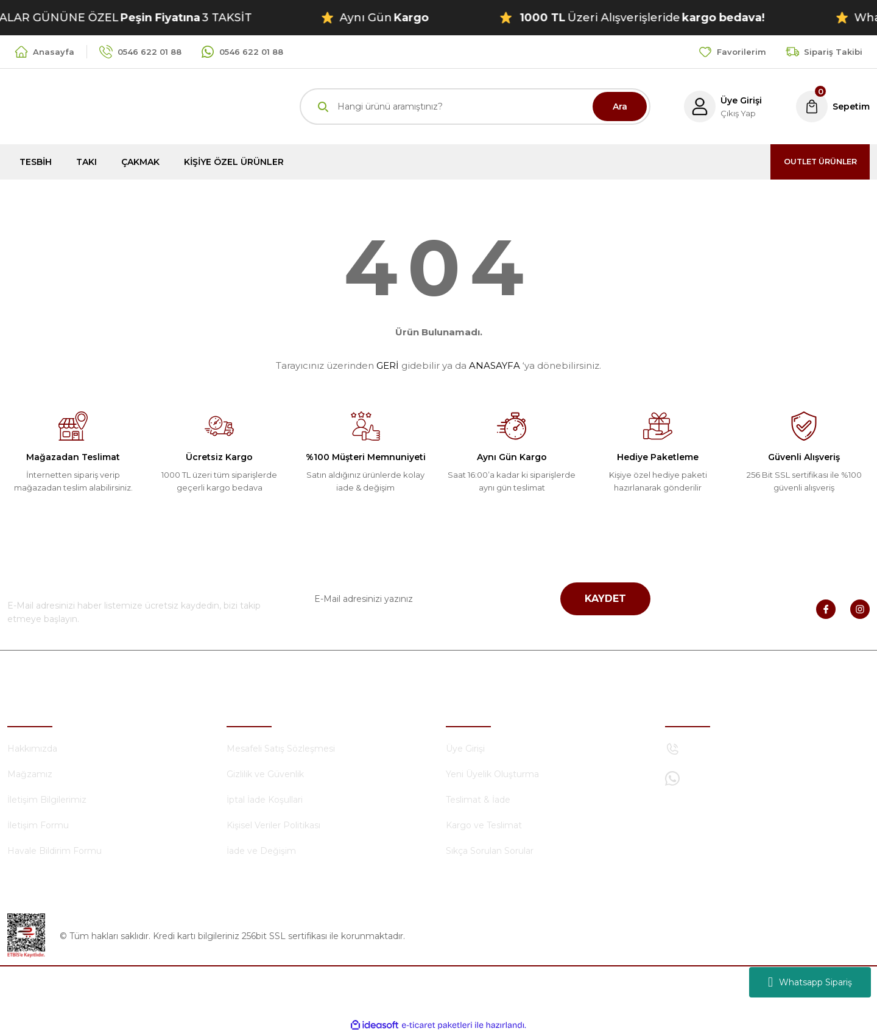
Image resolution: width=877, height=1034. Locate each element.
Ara (620, 106)
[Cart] (832, 106)
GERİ (387, 365)
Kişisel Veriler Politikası (273, 825)
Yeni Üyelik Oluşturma (492, 774)
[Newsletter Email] (475, 598)
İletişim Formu (38, 825)
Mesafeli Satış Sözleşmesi (281, 748)
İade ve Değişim (261, 850)
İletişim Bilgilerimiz (46, 799)
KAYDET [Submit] (605, 598)
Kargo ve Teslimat (484, 825)
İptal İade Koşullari (265, 799)
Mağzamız (29, 774)
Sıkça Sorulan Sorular (490, 850)
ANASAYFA (494, 365)
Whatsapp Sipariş (810, 982)
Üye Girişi (465, 748)
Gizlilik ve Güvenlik (265, 774)
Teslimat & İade (478, 799)
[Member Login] (719, 106)
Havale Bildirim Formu (54, 850)
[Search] (475, 106)
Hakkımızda (32, 748)
